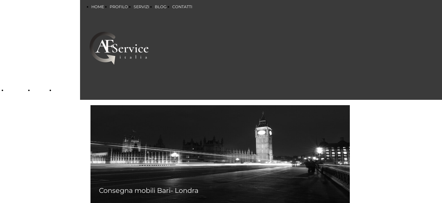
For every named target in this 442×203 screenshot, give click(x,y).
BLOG (161, 6)
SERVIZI (15, 90)
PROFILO (119, 6)
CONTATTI (182, 6)
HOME (97, 6)
